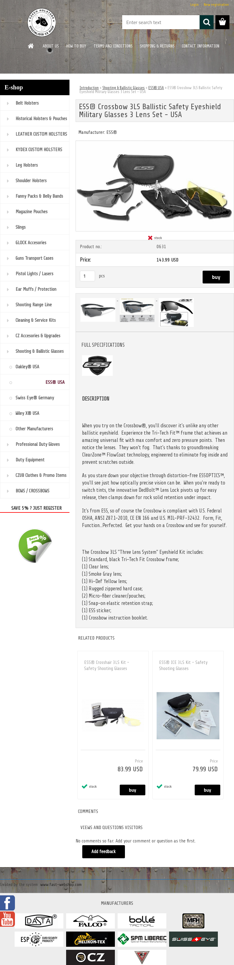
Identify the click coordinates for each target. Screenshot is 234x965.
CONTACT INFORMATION (200, 46)
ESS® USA (156, 87)
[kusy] (87, 276)
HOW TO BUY (76, 46)
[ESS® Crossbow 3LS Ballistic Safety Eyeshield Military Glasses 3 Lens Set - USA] (155, 143)
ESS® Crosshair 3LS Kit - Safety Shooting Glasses (106, 665)
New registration (216, 4)
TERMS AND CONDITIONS (113, 46)
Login (194, 4)
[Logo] (42, 22)
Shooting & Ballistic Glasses (123, 87)
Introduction (89, 87)
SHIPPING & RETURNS (157, 46)
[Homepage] (31, 46)
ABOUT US (51, 46)
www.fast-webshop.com (61, 884)
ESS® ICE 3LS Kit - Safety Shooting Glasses (183, 665)
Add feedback (103, 851)
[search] (207, 22)
